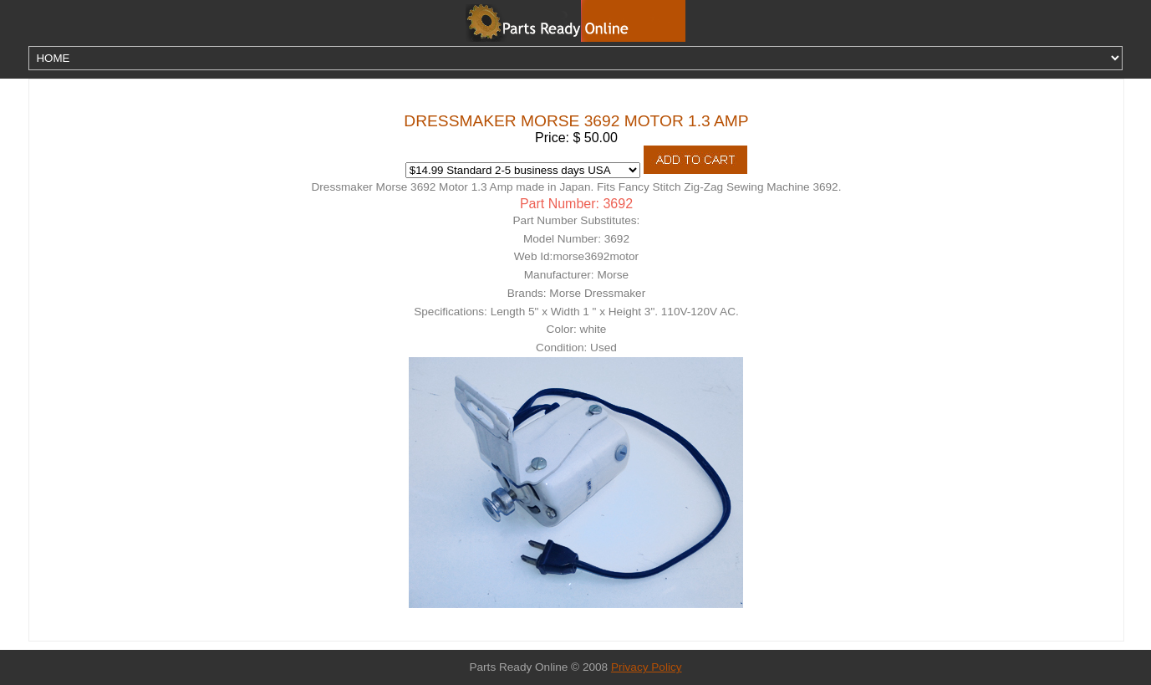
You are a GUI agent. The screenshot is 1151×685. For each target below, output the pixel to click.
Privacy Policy (646, 667)
